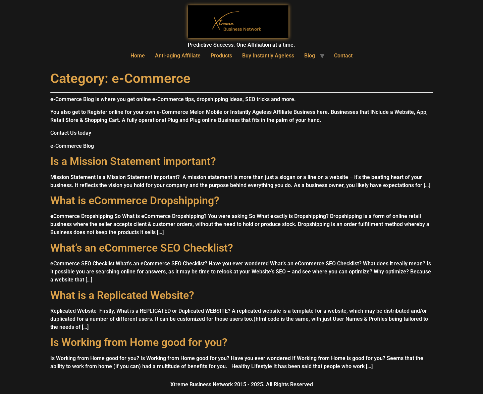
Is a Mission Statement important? (133, 161)
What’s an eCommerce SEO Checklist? (141, 248)
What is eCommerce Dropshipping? (134, 200)
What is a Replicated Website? (122, 295)
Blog (309, 55)
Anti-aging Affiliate (178, 55)
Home (137, 55)
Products (221, 55)
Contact (343, 55)
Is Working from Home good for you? (138, 342)
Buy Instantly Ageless (268, 55)
